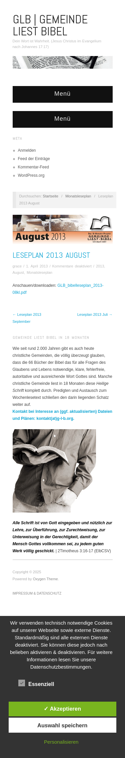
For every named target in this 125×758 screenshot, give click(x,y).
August (18, 272)
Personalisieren (61, 742)
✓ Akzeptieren (62, 709)
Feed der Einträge (34, 158)
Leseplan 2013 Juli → (95, 314)
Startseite (50, 196)
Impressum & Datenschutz (37, 593)
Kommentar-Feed (33, 167)
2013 (100, 266)
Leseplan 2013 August (51, 255)
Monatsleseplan (78, 196)
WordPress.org (31, 175)
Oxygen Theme (45, 579)
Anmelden (27, 150)
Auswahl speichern (62, 725)
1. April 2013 (37, 266)
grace (17, 266)
